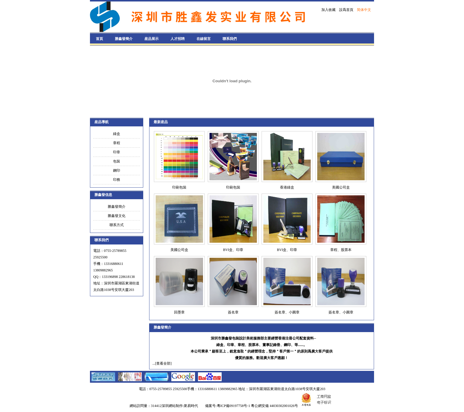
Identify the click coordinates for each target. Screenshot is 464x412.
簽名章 (233, 312)
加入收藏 (328, 10)
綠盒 (116, 134)
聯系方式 (116, 225)
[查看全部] (163, 363)
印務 (116, 180)
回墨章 (179, 312)
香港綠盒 (287, 187)
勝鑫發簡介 (124, 39)
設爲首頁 (346, 10)
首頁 (99, 39)
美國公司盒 (341, 187)
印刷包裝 (179, 187)
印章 (116, 152)
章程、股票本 (341, 250)
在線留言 (203, 39)
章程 (116, 143)
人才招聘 (177, 39)
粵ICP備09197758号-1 (233, 406)
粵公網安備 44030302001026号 (274, 406)
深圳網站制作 (172, 406)
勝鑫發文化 (116, 216)
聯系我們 (230, 39)
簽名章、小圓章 (287, 312)
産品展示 (151, 39)
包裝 (116, 161)
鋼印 (116, 170)
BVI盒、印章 (233, 250)
